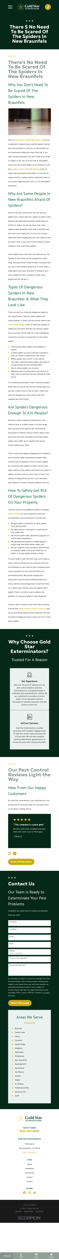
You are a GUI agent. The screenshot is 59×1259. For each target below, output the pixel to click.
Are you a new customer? (18, 958)
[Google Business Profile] (34, 1192)
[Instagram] (29, 1192)
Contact (29, 1177)
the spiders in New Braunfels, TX (29, 140)
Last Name (13, 929)
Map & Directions (29, 1152)
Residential (29, 1168)
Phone (11, 936)
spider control (14, 514)
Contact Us (29, 1023)
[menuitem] (18, 1211)
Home (29, 1164)
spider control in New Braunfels (25, 169)
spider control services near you (32, 608)
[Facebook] (24, 1192)
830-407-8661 (29, 1131)
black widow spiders (16, 324)
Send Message (20, 1002)
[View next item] (14, 853)
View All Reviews (21, 861)
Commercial (29, 1173)
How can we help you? (17, 965)
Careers (29, 1181)
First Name (13, 922)
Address (12, 951)
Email (11, 944)
